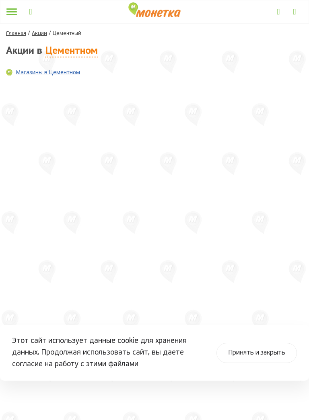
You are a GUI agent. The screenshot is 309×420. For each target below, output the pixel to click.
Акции (39, 33)
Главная (16, 33)
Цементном (71, 50)
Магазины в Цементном (48, 73)
